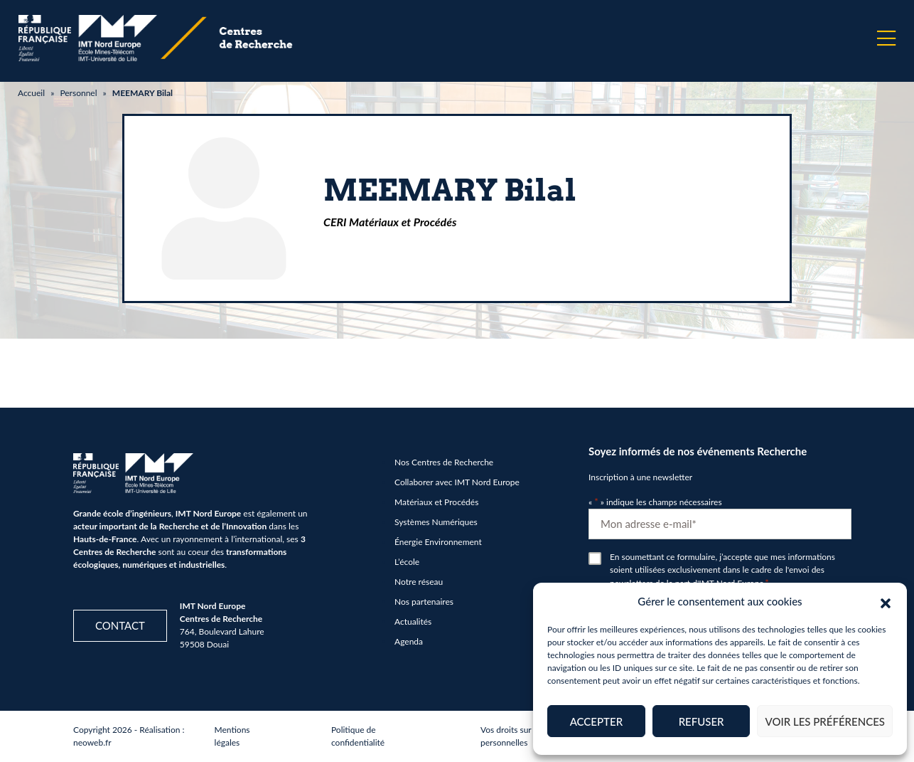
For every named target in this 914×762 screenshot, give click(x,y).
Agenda (408, 641)
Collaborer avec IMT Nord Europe (457, 482)
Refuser (701, 721)
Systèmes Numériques (436, 522)
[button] (885, 601)
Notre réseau (418, 581)
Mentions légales (232, 736)
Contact (120, 625)
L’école (406, 561)
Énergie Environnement (438, 541)
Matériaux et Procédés (436, 502)
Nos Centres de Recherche (443, 462)
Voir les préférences (825, 721)
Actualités (412, 621)
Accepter (596, 721)
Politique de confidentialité (358, 736)
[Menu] (886, 38)
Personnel (78, 93)
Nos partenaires (423, 601)
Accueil (31, 93)
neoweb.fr (92, 742)
